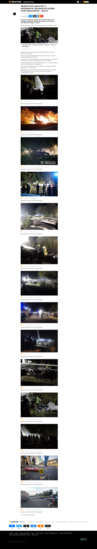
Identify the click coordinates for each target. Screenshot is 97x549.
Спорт (82, 521)
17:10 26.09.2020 (24, 13)
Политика (51, 521)
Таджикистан (31, 521)
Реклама (32, 533)
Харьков (25, 514)
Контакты (16, 533)
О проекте (11, 533)
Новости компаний (39, 533)
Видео (86, 521)
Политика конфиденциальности (51, 533)
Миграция (70, 521)
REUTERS (26, 101)
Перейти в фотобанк (37, 297)
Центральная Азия (39, 521)
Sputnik (26, 297)
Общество (64, 521)
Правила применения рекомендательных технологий (20, 534)
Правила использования (25, 533)
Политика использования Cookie (65, 533)
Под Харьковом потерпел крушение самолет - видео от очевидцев (39, 45)
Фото (22, 514)
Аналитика (76, 521)
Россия (46, 521)
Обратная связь (35, 534)
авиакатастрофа (31, 514)
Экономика (58, 521)
